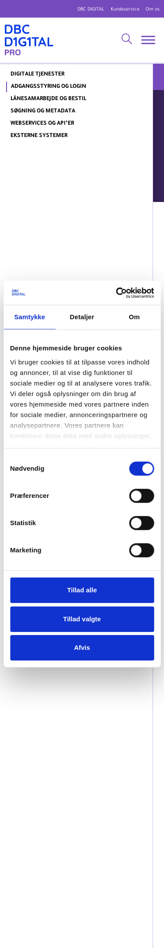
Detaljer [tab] (82, 317)
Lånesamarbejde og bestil (48, 99)
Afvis (82, 647)
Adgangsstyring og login (48, 87)
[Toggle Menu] (148, 40)
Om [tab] (134, 317)
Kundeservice (125, 9)
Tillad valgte (82, 619)
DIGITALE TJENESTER (37, 75)
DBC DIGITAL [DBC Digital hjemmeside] (91, 9)
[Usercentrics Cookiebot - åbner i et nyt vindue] (117, 293)
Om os (153, 9)
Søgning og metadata (42, 111)
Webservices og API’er (42, 124)
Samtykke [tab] (29, 317)
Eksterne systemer (38, 136)
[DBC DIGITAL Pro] (29, 40)
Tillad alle (82, 590)
